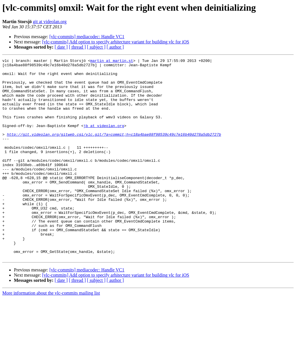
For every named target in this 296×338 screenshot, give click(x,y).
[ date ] (61, 47)
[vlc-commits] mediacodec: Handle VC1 (87, 36)
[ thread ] (77, 47)
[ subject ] (96, 47)
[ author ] (115, 47)
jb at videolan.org (104, 139)
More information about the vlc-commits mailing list (51, 332)
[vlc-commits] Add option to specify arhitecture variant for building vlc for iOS (115, 41)
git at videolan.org (50, 21)
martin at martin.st (111, 61)
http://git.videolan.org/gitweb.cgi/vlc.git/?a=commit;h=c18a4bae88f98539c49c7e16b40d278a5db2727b (114, 150)
